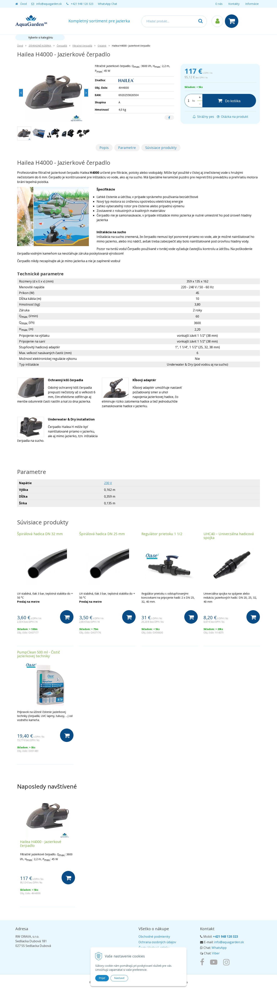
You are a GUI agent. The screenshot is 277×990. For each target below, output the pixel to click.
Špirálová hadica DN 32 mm (40, 533)
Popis (104, 147)
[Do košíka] (229, 100)
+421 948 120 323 (82, 4)
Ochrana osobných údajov (157, 942)
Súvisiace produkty (161, 147)
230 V (108, 483)
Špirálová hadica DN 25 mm (102, 533)
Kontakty (233, 4)
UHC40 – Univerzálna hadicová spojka (229, 535)
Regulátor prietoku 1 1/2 (161, 533)
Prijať (102, 978)
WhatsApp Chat (107, 4)
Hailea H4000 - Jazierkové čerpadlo (40, 843)
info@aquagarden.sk (49, 4)
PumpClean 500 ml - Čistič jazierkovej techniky (38, 654)
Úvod (23, 4)
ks (193, 100)
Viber (216, 953)
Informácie (252, 4)
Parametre (127, 147)
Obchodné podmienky (154, 936)
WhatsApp (219, 948)
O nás (219, 4)
